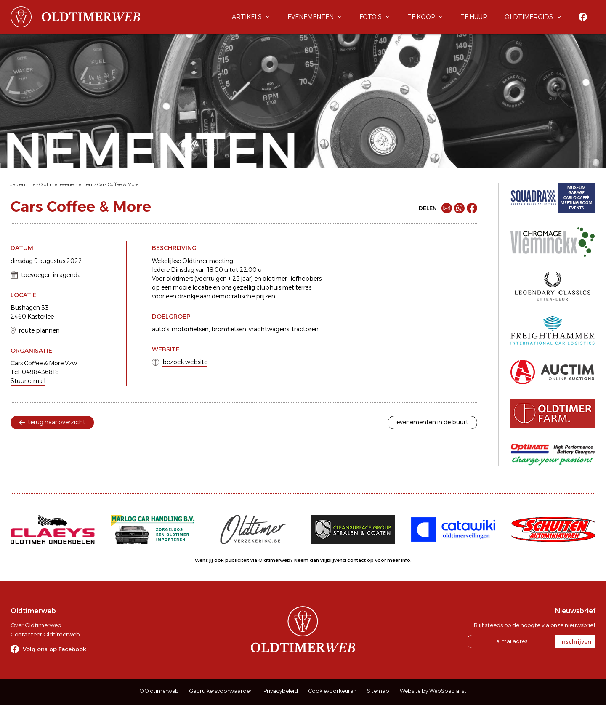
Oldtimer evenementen (65, 184)
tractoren (305, 329)
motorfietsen (190, 329)
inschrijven (575, 641)
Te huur (473, 17)
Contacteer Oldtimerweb (45, 634)
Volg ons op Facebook (54, 649)
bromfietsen (228, 329)
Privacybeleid (280, 691)
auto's (160, 329)
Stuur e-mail (28, 381)
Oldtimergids (529, 17)
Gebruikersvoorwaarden (221, 691)
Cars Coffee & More (117, 184)
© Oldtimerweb (159, 691)
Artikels (247, 17)
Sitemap (378, 691)
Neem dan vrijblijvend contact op (334, 560)
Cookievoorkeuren (332, 691)
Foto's (370, 17)
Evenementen (310, 17)
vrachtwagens (269, 329)
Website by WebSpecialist (433, 691)
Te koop (421, 17)
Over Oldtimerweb (36, 625)
